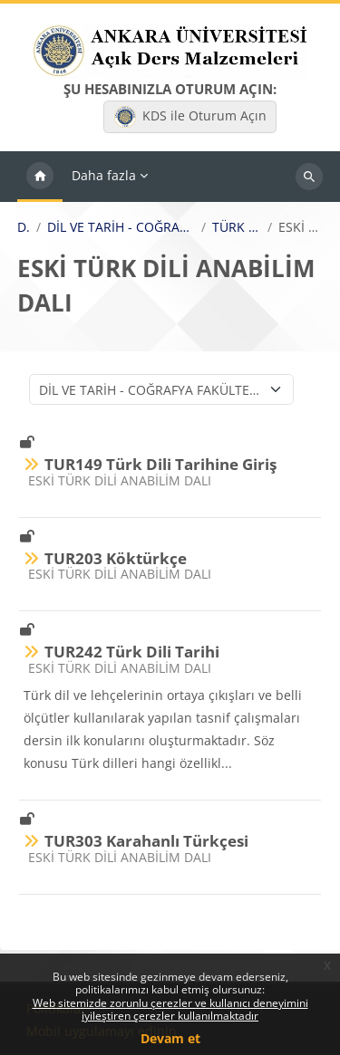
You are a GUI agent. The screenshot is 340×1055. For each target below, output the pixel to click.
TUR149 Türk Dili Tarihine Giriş (160, 464)
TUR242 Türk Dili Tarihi (131, 651)
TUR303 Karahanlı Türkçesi (146, 840)
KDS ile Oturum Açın (190, 117)
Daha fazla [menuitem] (104, 175)
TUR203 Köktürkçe (115, 558)
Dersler (23, 227)
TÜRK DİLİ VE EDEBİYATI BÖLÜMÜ (236, 227)
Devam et (170, 1038)
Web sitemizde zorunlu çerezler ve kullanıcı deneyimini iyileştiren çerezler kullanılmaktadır (170, 1009)
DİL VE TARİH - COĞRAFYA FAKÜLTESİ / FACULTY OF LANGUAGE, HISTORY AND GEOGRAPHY (121, 227)
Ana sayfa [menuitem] (40, 176)
